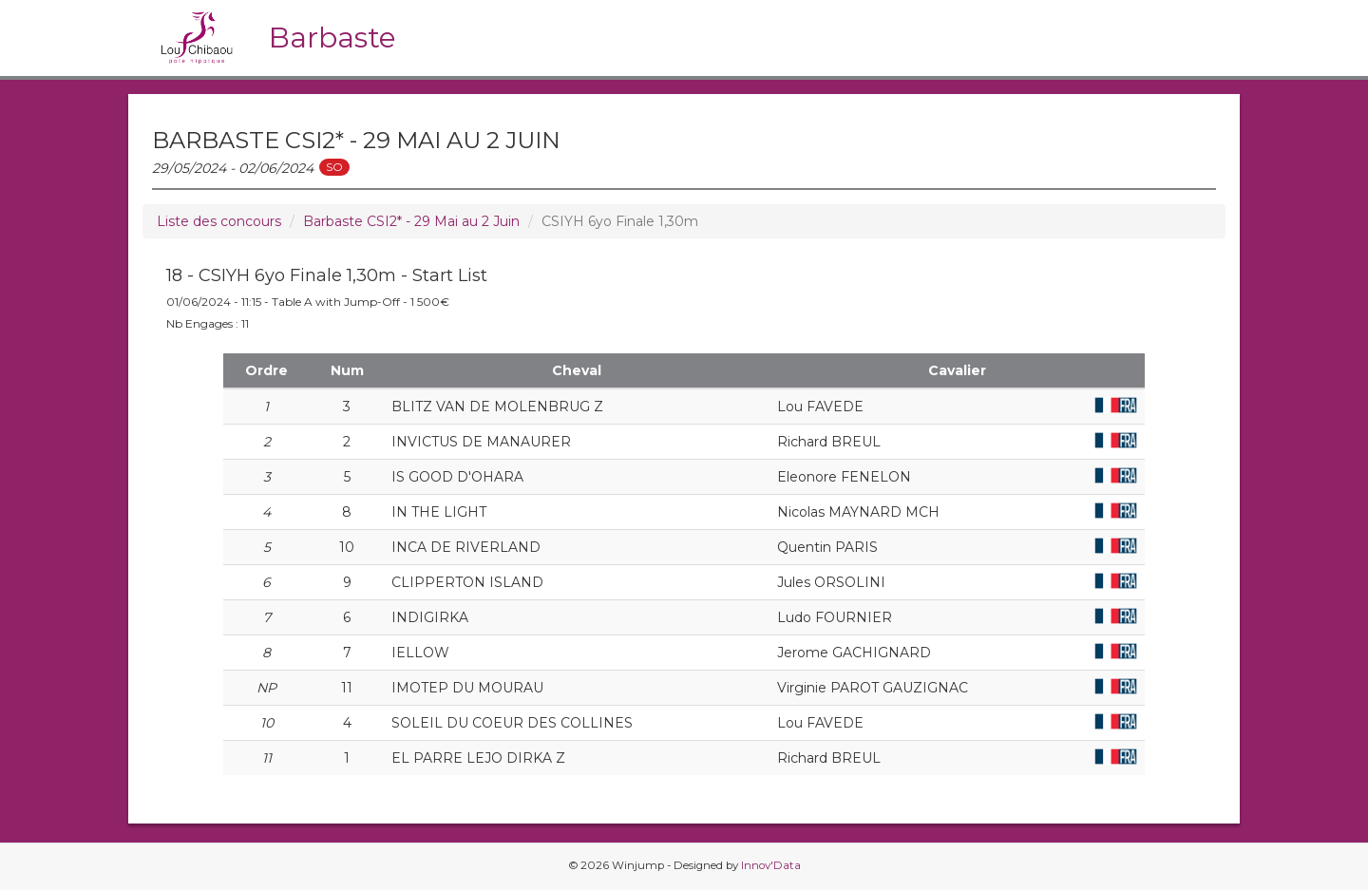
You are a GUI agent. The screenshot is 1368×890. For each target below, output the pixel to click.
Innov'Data (771, 865)
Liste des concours (219, 221)
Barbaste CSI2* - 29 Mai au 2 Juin (411, 221)
